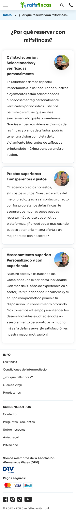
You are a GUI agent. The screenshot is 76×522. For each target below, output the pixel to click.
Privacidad (10, 445)
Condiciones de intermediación (25, 369)
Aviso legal (11, 437)
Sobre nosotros (14, 429)
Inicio (7, 15)
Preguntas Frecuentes (19, 422)
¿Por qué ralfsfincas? (18, 377)
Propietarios (12, 392)
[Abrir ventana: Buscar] (62, 5)
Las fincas (10, 362)
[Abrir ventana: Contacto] (71, 5)
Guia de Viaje (12, 385)
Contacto (9, 414)
